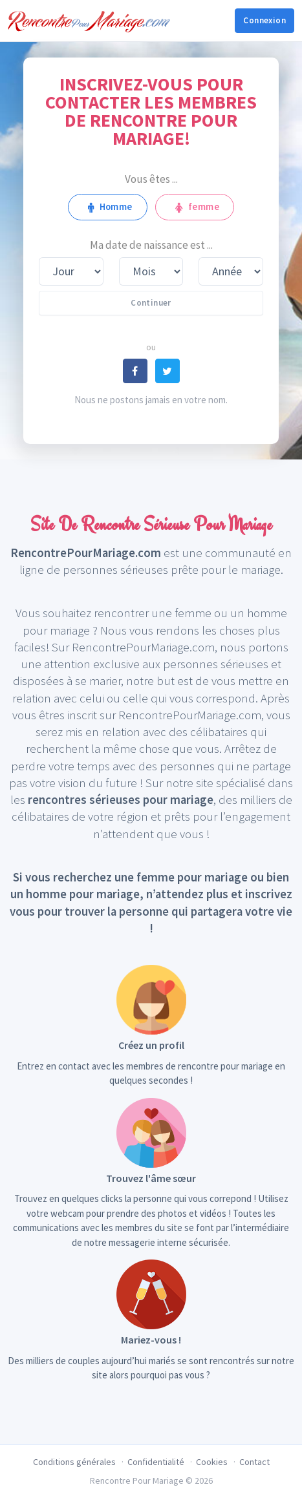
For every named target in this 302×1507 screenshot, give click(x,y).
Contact (254, 1462)
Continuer (151, 302)
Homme (108, 207)
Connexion (264, 20)
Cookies (212, 1462)
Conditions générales (74, 1462)
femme (194, 207)
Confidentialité (155, 1462)
